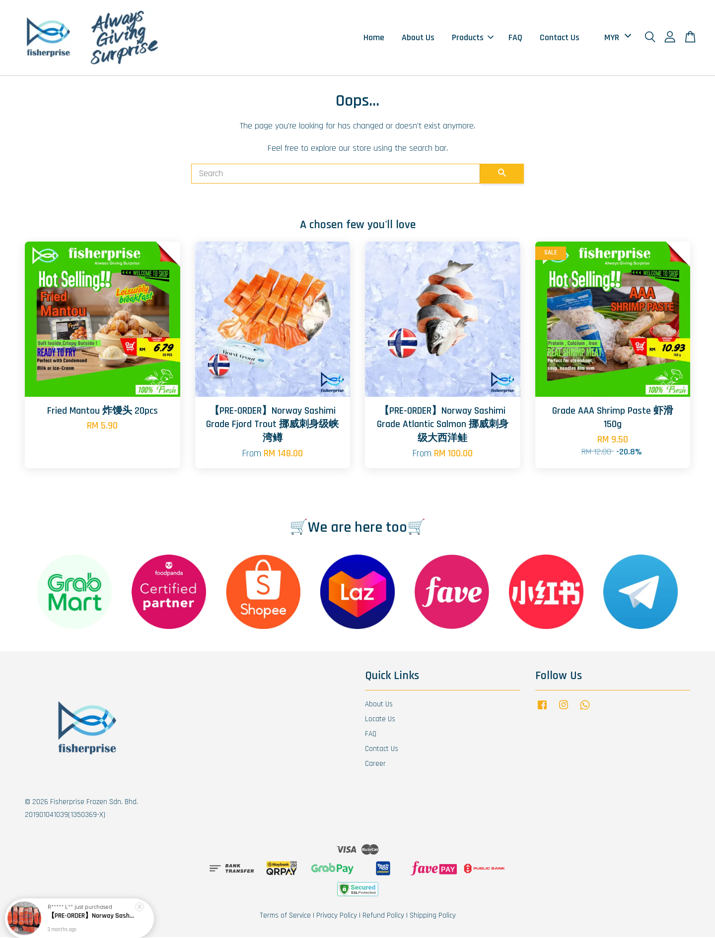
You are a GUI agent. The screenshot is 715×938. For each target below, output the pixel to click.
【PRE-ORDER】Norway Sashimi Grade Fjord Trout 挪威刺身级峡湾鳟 (91, 916)
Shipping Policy (433, 916)
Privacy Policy (336, 916)
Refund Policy (383, 916)
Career (375, 764)
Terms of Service (285, 916)
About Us (418, 38)
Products (473, 38)
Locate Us (380, 720)
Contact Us (559, 38)
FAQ (515, 38)
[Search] (335, 175)
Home (373, 38)
